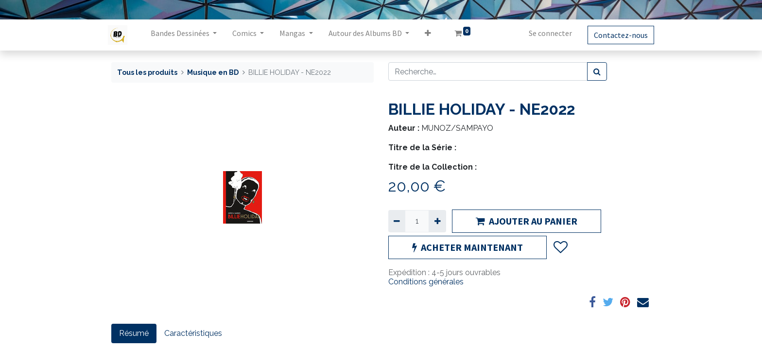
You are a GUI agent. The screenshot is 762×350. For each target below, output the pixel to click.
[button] (431, 35)
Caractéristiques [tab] (193, 333)
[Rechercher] (597, 71)
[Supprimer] (396, 221)
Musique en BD (213, 72)
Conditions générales (426, 281)
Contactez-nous (617, 35)
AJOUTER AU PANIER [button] (526, 221)
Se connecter (547, 33)
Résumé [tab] (134, 333)
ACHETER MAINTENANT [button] (467, 247)
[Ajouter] (437, 221)
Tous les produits (147, 72)
